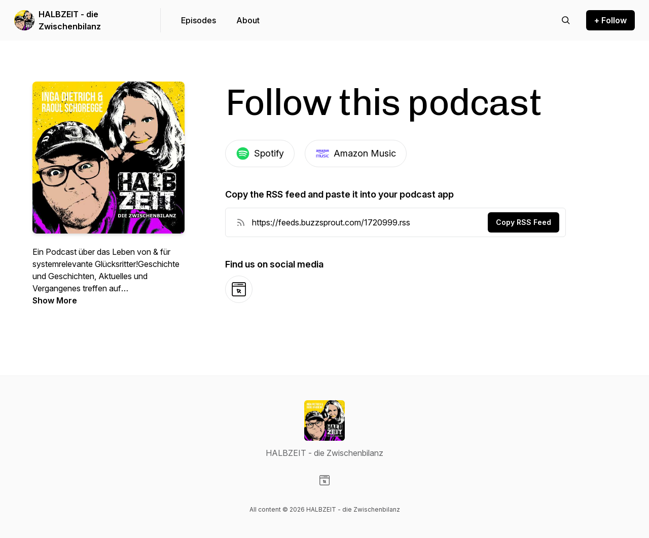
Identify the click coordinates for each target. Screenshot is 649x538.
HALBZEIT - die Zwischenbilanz (70, 20)
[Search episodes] (566, 20)
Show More (54, 300)
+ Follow (610, 20)
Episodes (198, 20)
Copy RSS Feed (523, 222)
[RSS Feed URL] (241, 222)
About (248, 20)
